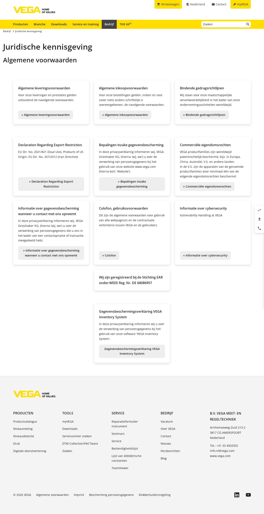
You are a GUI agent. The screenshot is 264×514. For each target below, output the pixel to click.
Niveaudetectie (23, 436)
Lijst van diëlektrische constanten (126, 458)
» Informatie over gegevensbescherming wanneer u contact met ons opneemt (51, 252)
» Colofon (109, 255)
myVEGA (68, 421)
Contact (166, 436)
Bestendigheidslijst (125, 448)
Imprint (79, 495)
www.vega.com (220, 456)
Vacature (167, 421)
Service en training (86, 24)
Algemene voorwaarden (52, 495)
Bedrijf (109, 24)
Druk (16, 443)
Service (118, 413)
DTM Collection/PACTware (80, 443)
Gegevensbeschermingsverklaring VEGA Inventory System (132, 351)
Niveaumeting (23, 429)
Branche (39, 24)
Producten (20, 24)
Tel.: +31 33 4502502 (224, 446)
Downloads (59, 24)
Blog (164, 458)
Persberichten (170, 451)
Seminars (118, 434)
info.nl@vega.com (222, 451)
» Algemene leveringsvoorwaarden (45, 115)
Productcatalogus (25, 421)
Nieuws (166, 443)
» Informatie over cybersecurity (205, 255)
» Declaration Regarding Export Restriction (51, 183)
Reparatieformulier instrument (125, 424)
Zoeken (67, 451)
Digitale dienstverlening (29, 451)
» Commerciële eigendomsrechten (207, 186)
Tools (67, 413)
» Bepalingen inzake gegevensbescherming (131, 183)
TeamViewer (120, 468)
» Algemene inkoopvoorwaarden (125, 115)
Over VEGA (168, 429)
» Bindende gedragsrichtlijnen (204, 115)
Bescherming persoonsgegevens (111, 495)
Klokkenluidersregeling (155, 495)
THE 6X (125, 24)
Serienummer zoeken (77, 436)
